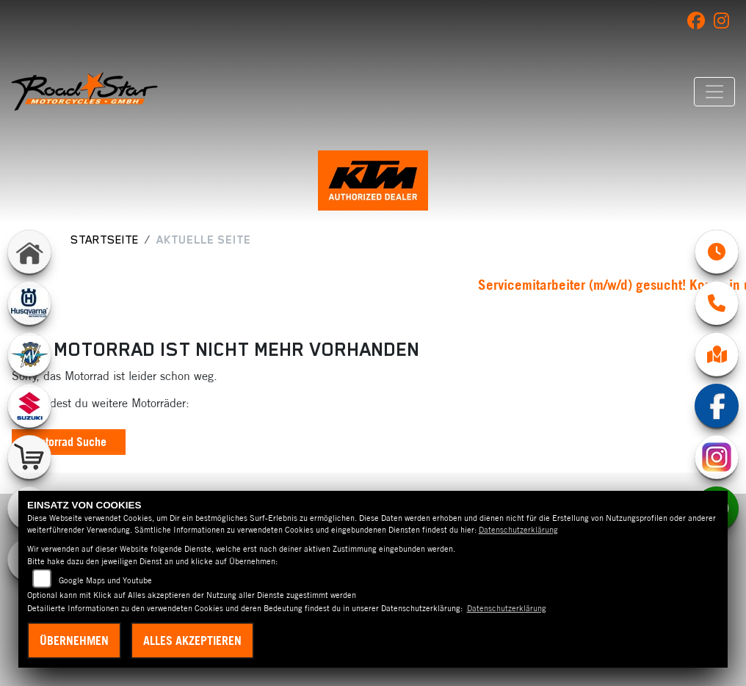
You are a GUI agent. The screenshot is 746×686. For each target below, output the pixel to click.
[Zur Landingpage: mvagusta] (29, 354)
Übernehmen (74, 640)
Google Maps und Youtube (105, 580)
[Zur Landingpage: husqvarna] (29, 303)
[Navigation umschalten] (714, 91)
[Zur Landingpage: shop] (29, 457)
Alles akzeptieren (192, 640)
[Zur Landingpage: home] (29, 252)
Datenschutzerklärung (518, 530)
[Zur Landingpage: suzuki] (29, 406)
